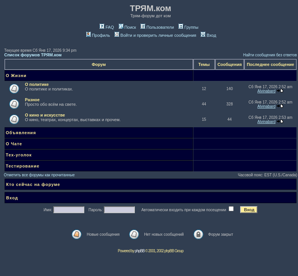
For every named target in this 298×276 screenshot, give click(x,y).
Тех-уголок (19, 155)
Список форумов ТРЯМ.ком (33, 55)
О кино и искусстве (45, 115)
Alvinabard (266, 91)
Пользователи (157, 27)
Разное (32, 99)
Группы (188, 27)
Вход (208, 35)
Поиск (127, 27)
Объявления (21, 132)
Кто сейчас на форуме (33, 184)
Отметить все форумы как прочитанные (39, 175)
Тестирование (22, 166)
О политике (37, 84)
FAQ (107, 27)
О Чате (14, 143)
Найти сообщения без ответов (270, 55)
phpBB (139, 251)
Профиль (98, 35)
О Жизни (16, 75)
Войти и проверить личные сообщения (155, 35)
